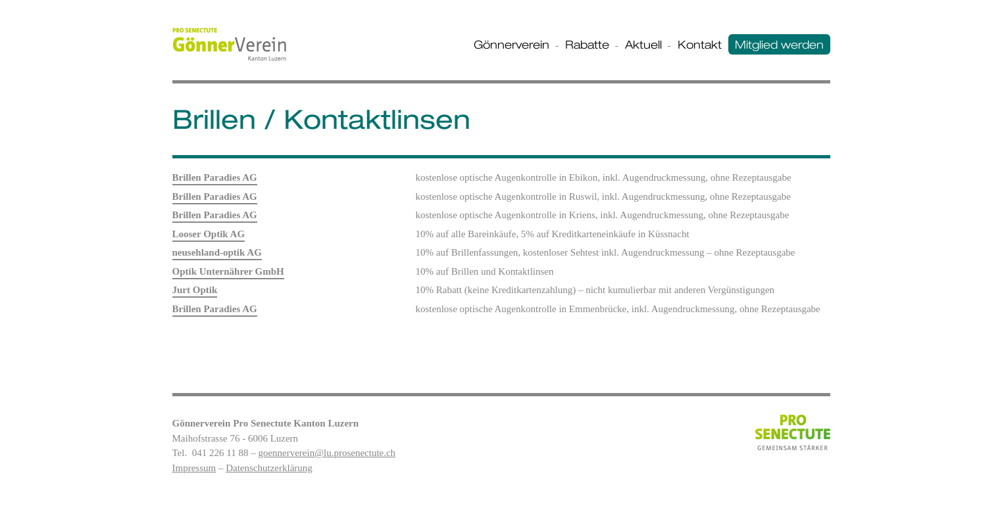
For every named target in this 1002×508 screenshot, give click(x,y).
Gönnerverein (511, 44)
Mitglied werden (779, 44)
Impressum (194, 468)
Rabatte (587, 44)
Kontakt (700, 44)
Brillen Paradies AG (214, 177)
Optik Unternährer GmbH (228, 271)
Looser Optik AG (208, 234)
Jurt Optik (195, 290)
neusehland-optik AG (217, 252)
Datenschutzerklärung (269, 468)
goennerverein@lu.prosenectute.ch (326, 453)
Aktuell (643, 44)
